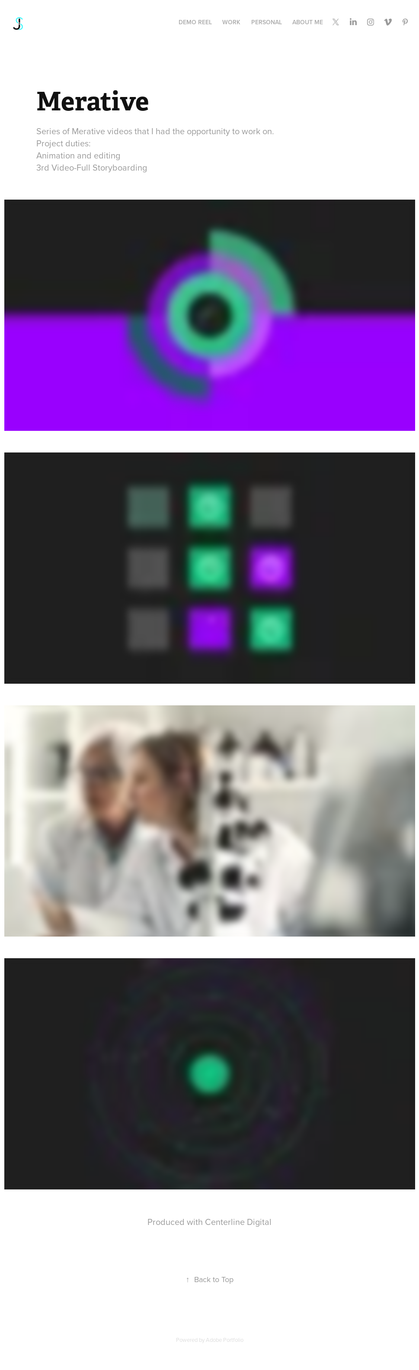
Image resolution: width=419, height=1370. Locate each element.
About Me (307, 22)
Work (231, 22)
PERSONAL (266, 22)
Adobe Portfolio (224, 1340)
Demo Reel (195, 22)
